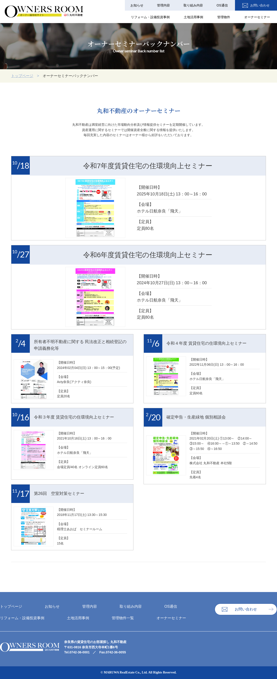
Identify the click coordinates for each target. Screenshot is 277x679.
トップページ (22, 76)
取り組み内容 (193, 5)
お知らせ (137, 5)
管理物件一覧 (123, 618)
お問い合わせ (261, 5)
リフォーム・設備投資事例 (151, 17)
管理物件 (223, 17)
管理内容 (164, 5)
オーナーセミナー (257, 17)
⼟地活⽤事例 (194, 17)
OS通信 (222, 5)
